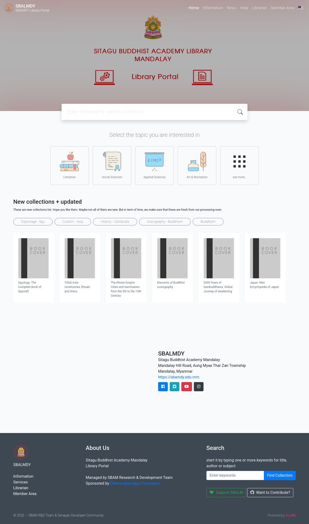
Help (244, 8)
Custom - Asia (73, 222)
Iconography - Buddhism (165, 222)
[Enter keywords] (235, 475)
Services (20, 482)
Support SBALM (226, 492)
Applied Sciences (154, 165)
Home (194, 8)
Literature (69, 165)
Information (213, 8)
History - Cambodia (115, 222)
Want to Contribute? (270, 492)
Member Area (282, 8)
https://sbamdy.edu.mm (178, 377)
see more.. (239, 165)
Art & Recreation (197, 165)
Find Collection (280, 475)
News (231, 8)
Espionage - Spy (33, 222)
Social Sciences (112, 165)
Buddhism (208, 222)
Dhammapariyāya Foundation (135, 483)
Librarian (259, 8)
